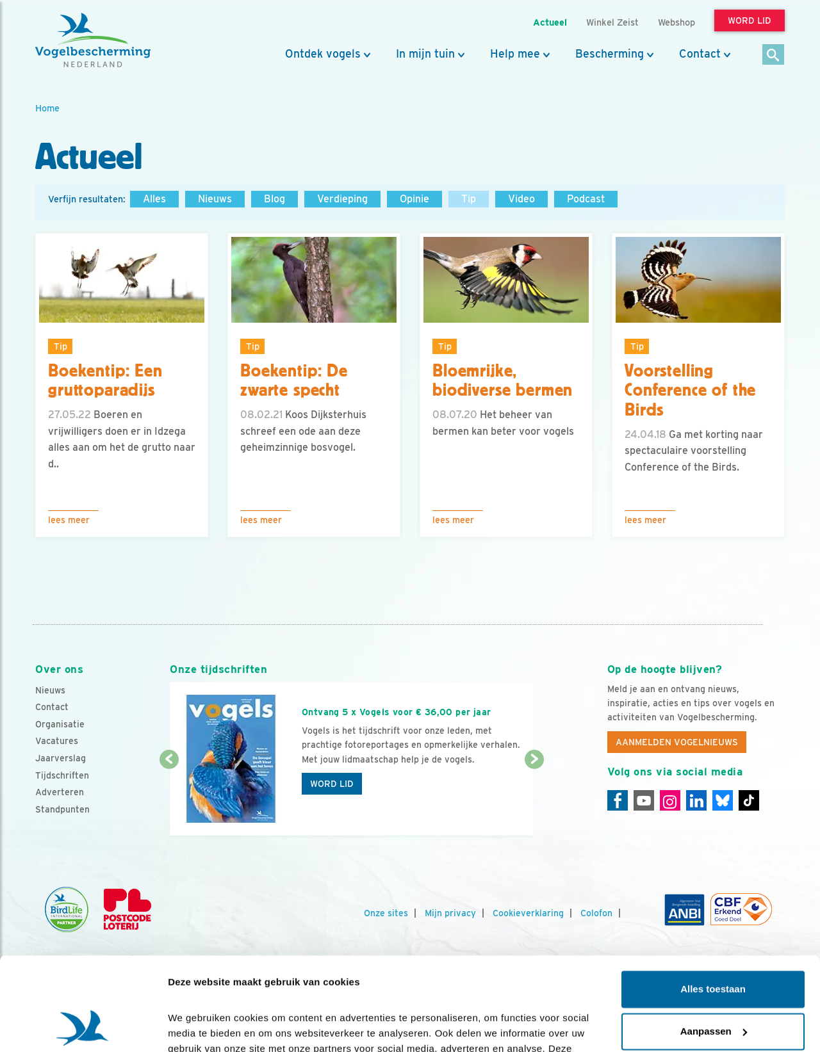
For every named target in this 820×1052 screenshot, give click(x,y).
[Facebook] (617, 800)
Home (47, 107)
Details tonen (198, 1026)
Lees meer (69, 520)
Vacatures (56, 741)
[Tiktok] (749, 800)
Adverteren (59, 792)
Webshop (676, 22)
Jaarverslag (60, 758)
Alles (154, 199)
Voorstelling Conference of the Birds (690, 390)
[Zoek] (773, 55)
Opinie (414, 199)
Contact (700, 53)
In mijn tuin (425, 53)
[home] (93, 40)
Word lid (332, 784)
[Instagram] (670, 800)
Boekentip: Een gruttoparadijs (105, 380)
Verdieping (342, 199)
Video (521, 199)
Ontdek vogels (323, 53)
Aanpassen (713, 943)
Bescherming (609, 53)
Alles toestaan (713, 901)
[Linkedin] (696, 800)
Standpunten (62, 809)
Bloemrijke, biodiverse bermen (502, 380)
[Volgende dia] (534, 798)
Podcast (586, 199)
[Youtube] (644, 800)
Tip (468, 199)
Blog (274, 199)
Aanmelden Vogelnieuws (677, 742)
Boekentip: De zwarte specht (294, 380)
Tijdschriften (62, 775)
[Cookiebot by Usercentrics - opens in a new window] (83, 1027)
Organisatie (60, 724)
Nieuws (215, 199)
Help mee (515, 53)
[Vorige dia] (169, 798)
